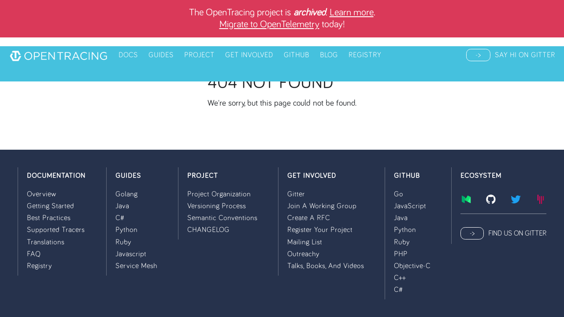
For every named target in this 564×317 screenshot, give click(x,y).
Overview (41, 194)
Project (199, 55)
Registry (365, 55)
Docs (128, 55)
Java (122, 206)
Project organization (219, 194)
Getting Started (50, 206)
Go (398, 194)
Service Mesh (136, 265)
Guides (161, 55)
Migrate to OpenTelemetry (269, 24)
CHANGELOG (208, 229)
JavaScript (410, 206)
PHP (401, 254)
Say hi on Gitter (525, 55)
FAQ (34, 254)
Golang (126, 194)
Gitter (296, 194)
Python (126, 229)
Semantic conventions (222, 217)
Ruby (123, 242)
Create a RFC (308, 217)
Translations (45, 242)
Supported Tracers (56, 229)
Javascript (130, 254)
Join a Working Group (321, 206)
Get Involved (249, 55)
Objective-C (412, 265)
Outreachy (303, 254)
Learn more (352, 12)
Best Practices (48, 217)
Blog (329, 55)
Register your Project (319, 229)
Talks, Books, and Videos (325, 265)
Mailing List (304, 242)
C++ (400, 277)
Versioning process (216, 206)
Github (296, 55)
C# (119, 217)
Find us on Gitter (517, 233)
